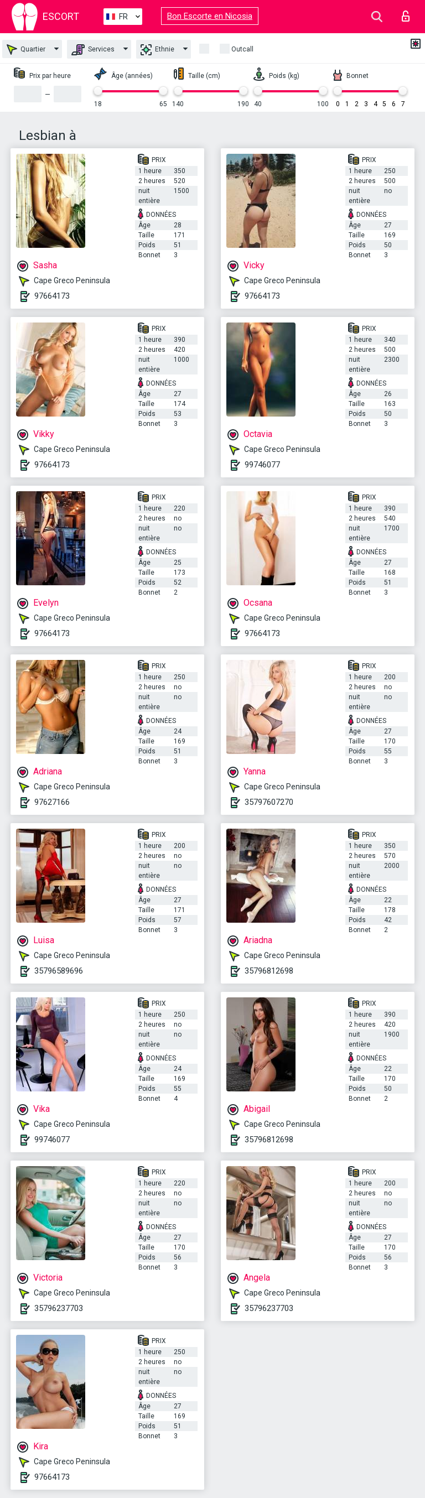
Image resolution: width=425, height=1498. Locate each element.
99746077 (262, 465)
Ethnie (157, 49)
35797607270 (269, 802)
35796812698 (269, 971)
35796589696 (58, 971)
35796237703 (58, 1308)
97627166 (52, 802)
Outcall (242, 49)
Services (93, 49)
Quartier (26, 49)
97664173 (52, 296)
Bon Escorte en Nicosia (209, 16)
